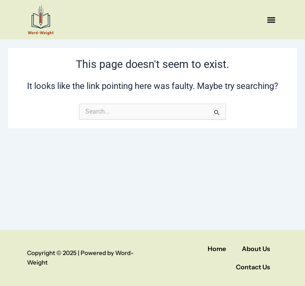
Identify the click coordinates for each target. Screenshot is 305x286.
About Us (256, 249)
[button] (271, 19)
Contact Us (253, 267)
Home (217, 249)
